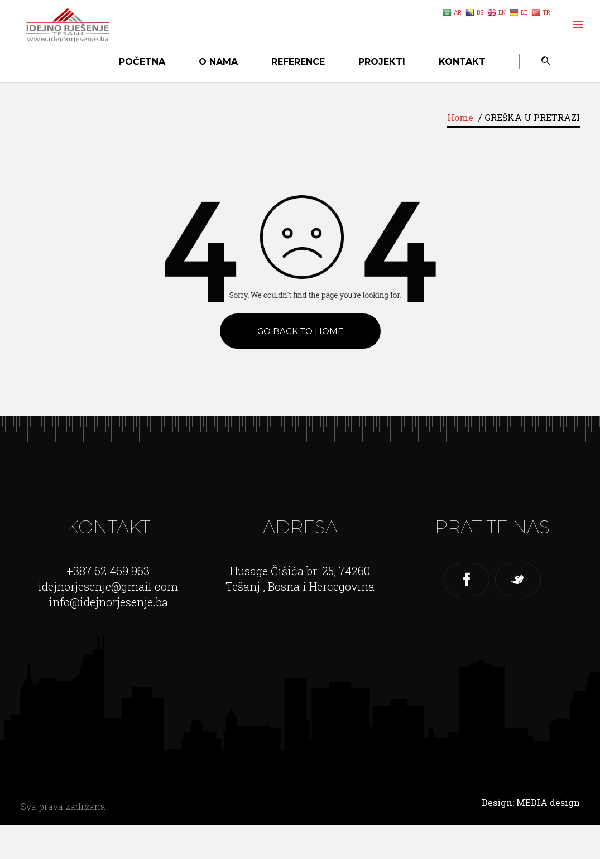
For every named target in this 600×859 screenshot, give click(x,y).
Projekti (381, 61)
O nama (218, 61)
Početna (142, 61)
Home (460, 117)
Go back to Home (300, 331)
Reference (298, 61)
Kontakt (462, 61)
